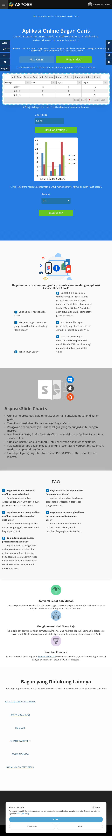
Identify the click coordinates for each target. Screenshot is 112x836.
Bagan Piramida (20, 754)
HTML (76, 453)
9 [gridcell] (95, 95)
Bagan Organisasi (20, 714)
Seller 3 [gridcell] (22, 95)
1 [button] (89, 99)
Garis (39, 121)
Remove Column (64, 77)
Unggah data (74, 59)
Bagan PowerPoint (20, 741)
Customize (32, 826)
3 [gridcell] (95, 91)
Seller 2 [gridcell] (22, 91)
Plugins (5, 68)
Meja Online (37, 59)
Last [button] (103, 99)
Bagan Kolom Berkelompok (20, 701)
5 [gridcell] (69, 87)
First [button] (76, 99)
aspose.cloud (73, 40)
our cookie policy (22, 814)
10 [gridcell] (43, 87)
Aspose (12, 4)
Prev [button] (83, 99)
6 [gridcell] (69, 91)
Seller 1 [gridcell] (22, 87)
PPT (45, 200)
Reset (97, 77)
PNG (68, 453)
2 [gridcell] (43, 91)
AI (5, 62)
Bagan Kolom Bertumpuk (20, 767)
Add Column (46, 77)
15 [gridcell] (95, 87)
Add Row (16, 77)
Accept (56, 819)
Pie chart (20, 727)
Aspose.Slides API (47, 656)
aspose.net (59, 40)
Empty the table (83, 77)
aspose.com (50, 40)
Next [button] (96, 99)
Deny (79, 826)
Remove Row (30, 77)
